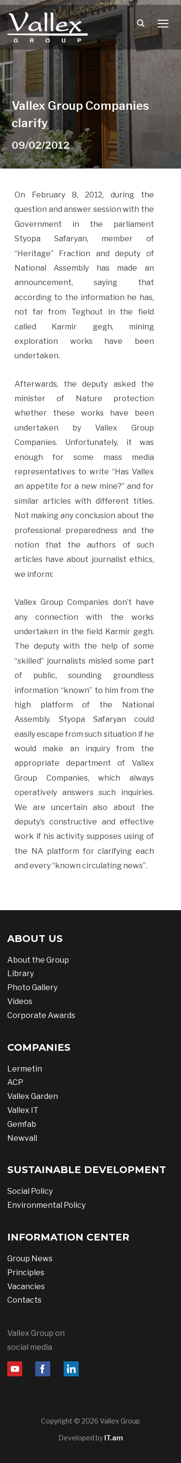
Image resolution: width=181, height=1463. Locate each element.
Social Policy (30, 1191)
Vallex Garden (32, 1096)
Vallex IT (23, 1110)
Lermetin (24, 1068)
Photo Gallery (32, 987)
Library (20, 973)
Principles (25, 1272)
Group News (30, 1258)
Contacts (24, 1300)
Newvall (22, 1138)
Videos (19, 1001)
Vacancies (26, 1286)
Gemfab (21, 1124)
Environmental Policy (46, 1205)
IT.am (113, 1438)
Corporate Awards (41, 1015)
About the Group (38, 960)
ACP (15, 1082)
